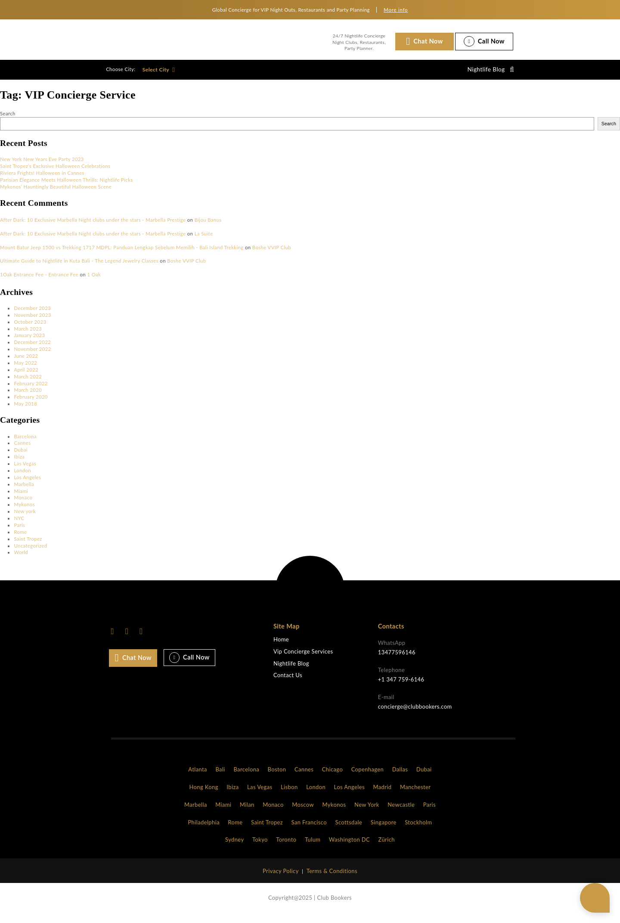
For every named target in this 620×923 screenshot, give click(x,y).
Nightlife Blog (483, 73)
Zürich (386, 847)
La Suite (204, 241)
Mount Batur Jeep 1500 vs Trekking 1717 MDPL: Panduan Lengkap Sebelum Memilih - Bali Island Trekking (122, 255)
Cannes (22, 450)
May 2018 (25, 411)
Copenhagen (367, 777)
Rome (20, 539)
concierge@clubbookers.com (415, 714)
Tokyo (260, 847)
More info (396, 9)
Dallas (400, 777)
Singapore (384, 829)
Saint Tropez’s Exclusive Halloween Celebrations (55, 174)
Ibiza (19, 464)
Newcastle (401, 812)
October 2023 (30, 329)
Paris (19, 533)
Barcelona (25, 443)
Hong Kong (203, 794)
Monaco (23, 505)
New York (366, 812)
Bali (220, 777)
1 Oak (94, 282)
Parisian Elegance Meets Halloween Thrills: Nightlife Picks (66, 187)
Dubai (21, 457)
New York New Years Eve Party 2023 (42, 167)
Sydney (234, 847)
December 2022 (32, 350)
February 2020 (30, 404)
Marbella (24, 492)
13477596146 (396, 660)
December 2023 (32, 316)
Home (281, 647)
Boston (277, 777)
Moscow (303, 812)
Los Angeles (27, 485)
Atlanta (197, 777)
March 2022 (28, 384)
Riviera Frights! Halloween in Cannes (42, 180)
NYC (19, 526)
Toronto (286, 847)
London (22, 478)
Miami (21, 498)
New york (25, 519)
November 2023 (32, 322)
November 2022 (32, 356)
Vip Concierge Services (303, 659)
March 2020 (28, 397)
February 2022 (30, 390)
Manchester (415, 794)
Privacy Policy (281, 878)
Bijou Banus (208, 227)
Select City (159, 73)
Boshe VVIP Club (271, 255)
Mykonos (24, 512)
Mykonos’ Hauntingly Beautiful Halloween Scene (56, 194)
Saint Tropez (28, 546)
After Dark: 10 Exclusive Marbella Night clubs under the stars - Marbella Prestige (93, 227)
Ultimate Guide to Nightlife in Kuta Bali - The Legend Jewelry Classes (79, 268)
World (21, 560)
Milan (247, 812)
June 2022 (26, 363)
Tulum (312, 847)
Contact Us (287, 683)
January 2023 (29, 343)
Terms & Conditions (332, 878)
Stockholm (418, 829)
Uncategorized (30, 553)
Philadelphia (204, 829)
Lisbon (289, 794)
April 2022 (26, 377)
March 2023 (28, 336)
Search (8, 121)
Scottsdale (349, 829)
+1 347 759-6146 (401, 687)
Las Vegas (25, 471)
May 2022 (25, 370)
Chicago (332, 777)
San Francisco (309, 829)
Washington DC (349, 847)
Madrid (382, 794)
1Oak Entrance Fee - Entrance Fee (39, 282)
